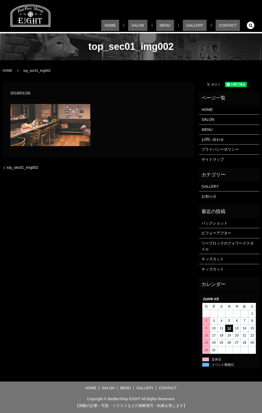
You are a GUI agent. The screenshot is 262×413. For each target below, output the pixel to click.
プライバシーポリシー (220, 149)
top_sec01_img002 (22, 167)
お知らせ (208, 196)
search (251, 25)
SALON (159, 25)
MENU (180, 25)
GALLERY (204, 25)
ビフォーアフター (216, 233)
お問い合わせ (212, 139)
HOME (138, 25)
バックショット (214, 223)
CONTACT (231, 25)
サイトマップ (212, 159)
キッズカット (212, 259)
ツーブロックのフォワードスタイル (227, 246)
